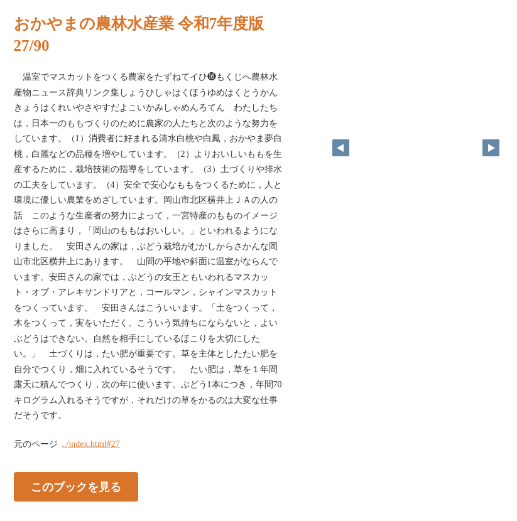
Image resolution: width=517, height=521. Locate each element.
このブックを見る (76, 486)
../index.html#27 (91, 444)
